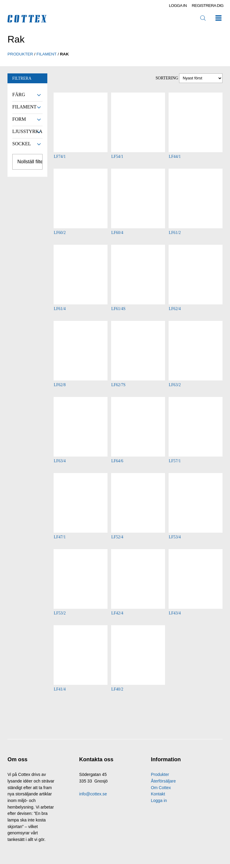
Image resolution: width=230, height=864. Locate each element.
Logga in (178, 5)
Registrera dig (207, 5)
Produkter (160, 774)
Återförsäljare (163, 781)
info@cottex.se (93, 794)
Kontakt (158, 794)
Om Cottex (161, 787)
